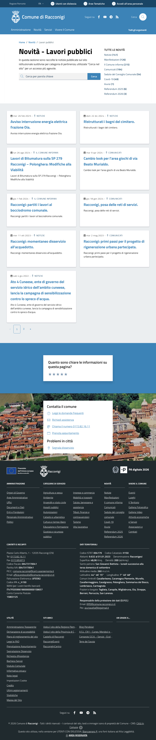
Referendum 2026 (113, 536)
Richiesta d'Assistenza (18, 656)
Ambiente (48, 497)
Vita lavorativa (80, 527)
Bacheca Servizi (15, 661)
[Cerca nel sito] (143, 17)
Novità (30, 42)
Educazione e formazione (55, 527)
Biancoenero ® (90, 731)
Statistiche (12, 695)
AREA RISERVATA (76, 735)
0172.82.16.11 (18, 556)
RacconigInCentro (52, 646)
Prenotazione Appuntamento (21, 646)
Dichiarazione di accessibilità (21, 632)
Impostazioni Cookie (17, 680)
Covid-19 (108, 522)
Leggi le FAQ (13, 641)
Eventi (132, 492)
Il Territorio (134, 502)
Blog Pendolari (86, 627)
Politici (10, 522)
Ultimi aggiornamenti (17, 690)
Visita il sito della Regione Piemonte (61, 627)
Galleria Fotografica (138, 507)
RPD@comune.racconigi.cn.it (101, 604)
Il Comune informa (45, 152)
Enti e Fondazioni (15, 512)
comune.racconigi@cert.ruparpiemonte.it (33, 571)
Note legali (12, 675)
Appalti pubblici (50, 507)
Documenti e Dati (15, 507)
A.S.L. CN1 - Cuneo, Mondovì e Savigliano (100, 632)
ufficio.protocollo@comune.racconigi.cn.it (33, 575)
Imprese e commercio (84, 492)
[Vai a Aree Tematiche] (94, 3)
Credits (10, 685)
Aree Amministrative (17, 497)
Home (22, 42)
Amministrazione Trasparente (21, 627)
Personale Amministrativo (20, 517)
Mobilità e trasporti (82, 497)
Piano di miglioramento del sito (22, 636)
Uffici (9, 502)
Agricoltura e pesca (52, 492)
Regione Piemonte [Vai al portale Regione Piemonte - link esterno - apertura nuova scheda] (17, 3)
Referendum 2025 (113, 531)
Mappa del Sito (14, 700)
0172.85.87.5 (18, 560)
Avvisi (107, 527)
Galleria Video (135, 512)
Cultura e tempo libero (54, 522)
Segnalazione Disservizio (19, 651)
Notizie (39, 115)
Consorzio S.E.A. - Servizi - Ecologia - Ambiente (103, 636)
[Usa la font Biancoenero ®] (63, 3)
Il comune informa (113, 502)
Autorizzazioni (50, 512)
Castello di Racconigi (53, 636)
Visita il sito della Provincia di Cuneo (61, 632)
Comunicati (113, 152)
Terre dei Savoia (87, 641)
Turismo (77, 522)
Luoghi (132, 497)
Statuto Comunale (16, 666)
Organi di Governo (16, 492)
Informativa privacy (16, 671)
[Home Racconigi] (38, 17)
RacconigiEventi (51, 641)
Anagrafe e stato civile (54, 502)
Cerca (94, 76)
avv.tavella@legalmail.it (97, 608)
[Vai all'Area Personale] (127, 3)
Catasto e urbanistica (54, 517)
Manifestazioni (111, 497)
